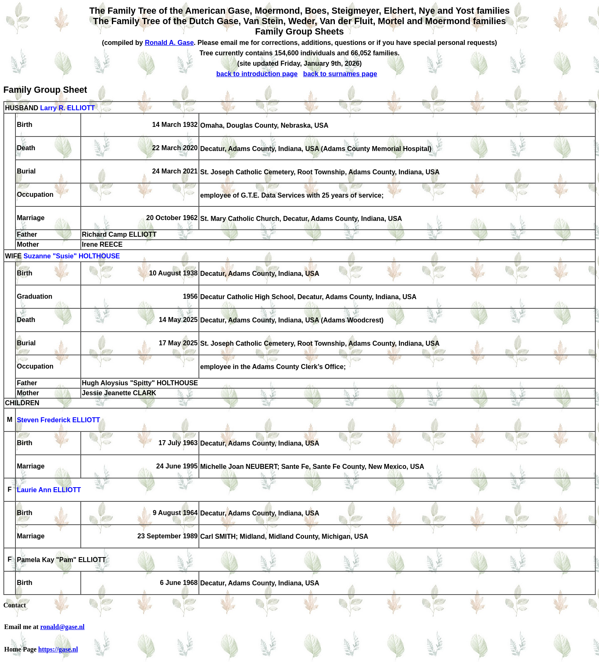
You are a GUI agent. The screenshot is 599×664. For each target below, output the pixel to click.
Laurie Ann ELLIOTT (49, 490)
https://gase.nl (58, 649)
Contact (14, 605)
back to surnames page (340, 73)
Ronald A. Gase (169, 42)
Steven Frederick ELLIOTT (58, 420)
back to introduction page (257, 73)
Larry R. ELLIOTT (67, 107)
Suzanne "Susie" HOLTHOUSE (71, 256)
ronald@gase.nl (62, 626)
